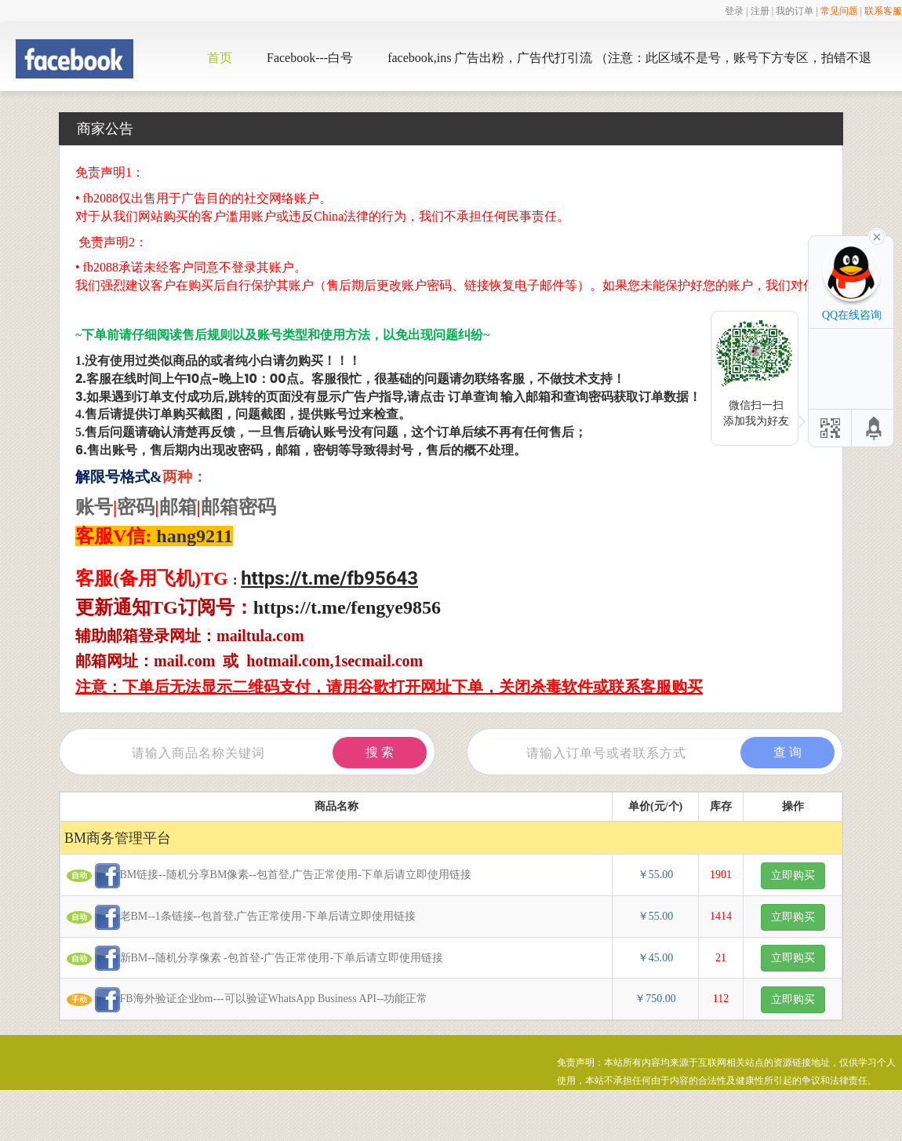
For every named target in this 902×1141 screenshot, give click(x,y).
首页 (219, 57)
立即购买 (793, 875)
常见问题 (839, 10)
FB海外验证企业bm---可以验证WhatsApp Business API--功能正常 (255, 999)
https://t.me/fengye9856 (347, 607)
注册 (760, 10)
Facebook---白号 (310, 57)
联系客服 (883, 10)
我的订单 (794, 10)
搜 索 (380, 752)
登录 (734, 10)
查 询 (787, 752)
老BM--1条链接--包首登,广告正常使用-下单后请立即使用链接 (249, 917)
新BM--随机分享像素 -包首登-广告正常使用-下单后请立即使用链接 (263, 958)
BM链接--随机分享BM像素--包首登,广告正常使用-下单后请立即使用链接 (277, 875)
